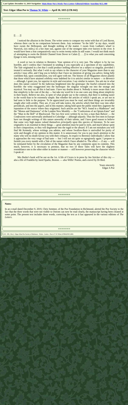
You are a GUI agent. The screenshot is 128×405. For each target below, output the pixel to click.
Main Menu (47, 3)
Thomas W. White (38, 10)
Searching (94, 3)
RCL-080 (103, 3)
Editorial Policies (82, 3)
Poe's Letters (69, 3)
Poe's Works (58, 3)
